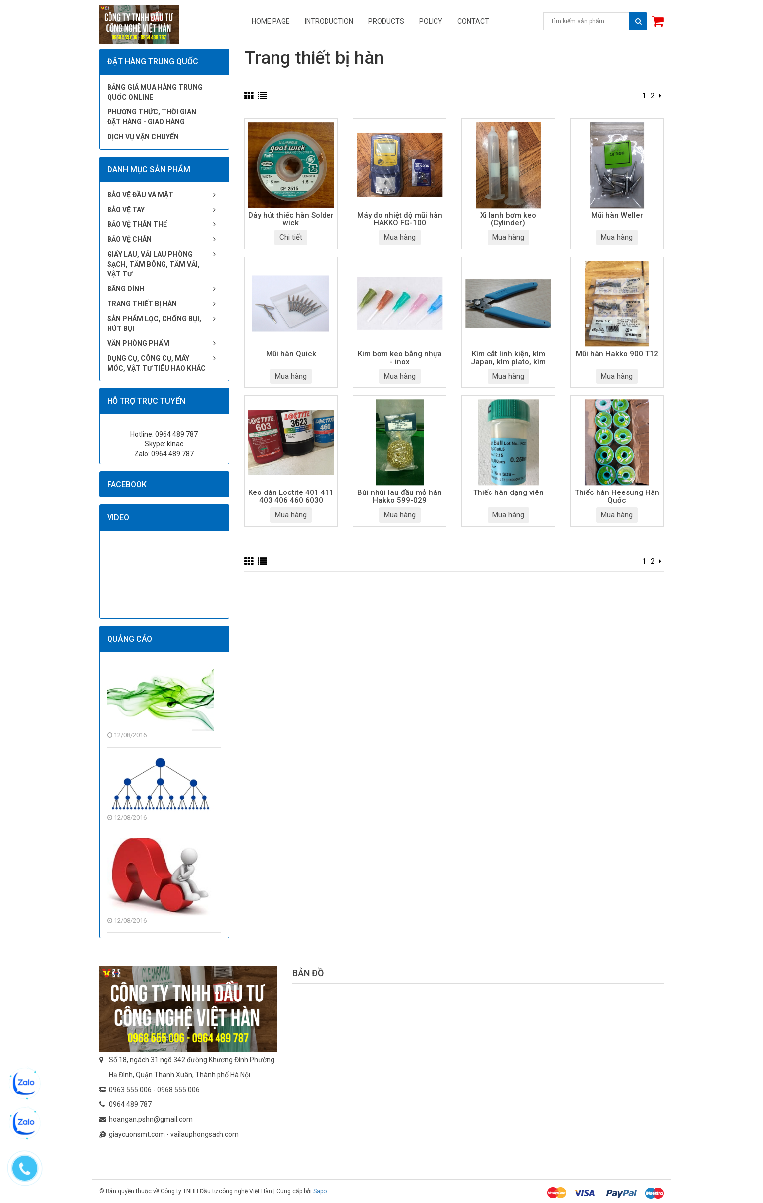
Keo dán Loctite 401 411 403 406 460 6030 (291, 497)
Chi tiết (290, 237)
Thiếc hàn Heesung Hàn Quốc (617, 497)
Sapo (320, 1191)
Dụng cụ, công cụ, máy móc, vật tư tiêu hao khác (156, 363)
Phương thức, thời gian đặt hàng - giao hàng (151, 117)
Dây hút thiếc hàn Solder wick (291, 219)
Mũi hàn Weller (617, 215)
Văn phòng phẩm (138, 343)
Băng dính (125, 289)
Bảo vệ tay (126, 210)
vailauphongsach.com (204, 1134)
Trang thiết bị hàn (142, 304)
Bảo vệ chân (129, 239)
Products (386, 21)
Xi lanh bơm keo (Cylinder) (508, 219)
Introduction (329, 21)
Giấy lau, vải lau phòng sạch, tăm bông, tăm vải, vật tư (153, 264)
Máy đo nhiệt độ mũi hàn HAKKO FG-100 (399, 219)
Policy (430, 21)
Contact (473, 21)
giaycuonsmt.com (137, 1134)
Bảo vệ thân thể (137, 224)
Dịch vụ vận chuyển (143, 137)
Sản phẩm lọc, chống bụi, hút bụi (154, 323)
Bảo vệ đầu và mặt (140, 195)
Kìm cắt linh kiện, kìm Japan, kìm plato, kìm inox (508, 359)
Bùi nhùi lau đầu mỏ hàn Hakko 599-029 (399, 497)
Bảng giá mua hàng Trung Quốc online (155, 92)
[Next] (660, 95)
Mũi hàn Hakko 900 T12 (617, 354)
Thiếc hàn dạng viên (508, 493)
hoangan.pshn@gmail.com (151, 1119)
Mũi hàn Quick (291, 354)
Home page (271, 21)
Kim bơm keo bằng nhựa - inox (400, 358)
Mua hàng (400, 237)
